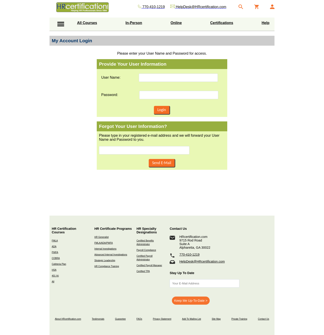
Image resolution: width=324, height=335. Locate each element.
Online (176, 23)
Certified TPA (143, 271)
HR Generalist (101, 237)
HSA (54, 270)
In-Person (134, 23)
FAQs (139, 319)
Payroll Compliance (146, 250)
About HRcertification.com (68, 319)
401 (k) (55, 276)
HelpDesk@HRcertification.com (202, 261)
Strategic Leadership (104, 260)
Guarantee (120, 319)
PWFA (55, 252)
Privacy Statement (162, 319)
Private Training (239, 319)
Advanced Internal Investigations (110, 254)
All (53, 281)
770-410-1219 (189, 254)
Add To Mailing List (191, 319)
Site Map (216, 319)
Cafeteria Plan (59, 264)
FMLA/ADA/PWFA (103, 243)
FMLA (55, 240)
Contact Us (263, 319)
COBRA (56, 258)
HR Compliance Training (106, 266)
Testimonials (98, 319)
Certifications (221, 23)
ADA (54, 246)
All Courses (87, 23)
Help (266, 23)
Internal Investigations (105, 249)
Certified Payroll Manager (149, 265)
